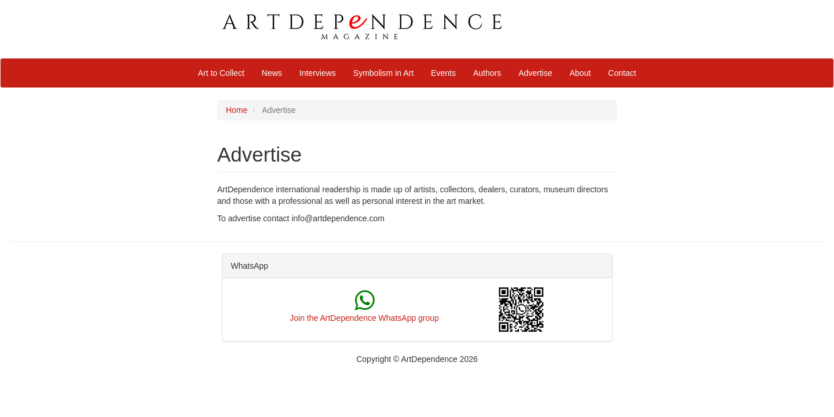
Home (236, 110)
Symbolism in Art (383, 73)
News (272, 73)
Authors (487, 73)
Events (443, 73)
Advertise (535, 73)
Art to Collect (221, 73)
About (580, 73)
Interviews (317, 73)
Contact (622, 73)
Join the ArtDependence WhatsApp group (364, 318)
